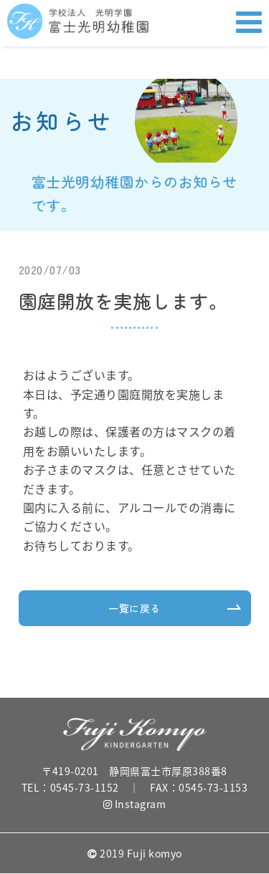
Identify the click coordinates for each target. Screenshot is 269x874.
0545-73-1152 (84, 787)
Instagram (134, 804)
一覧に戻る (134, 608)
